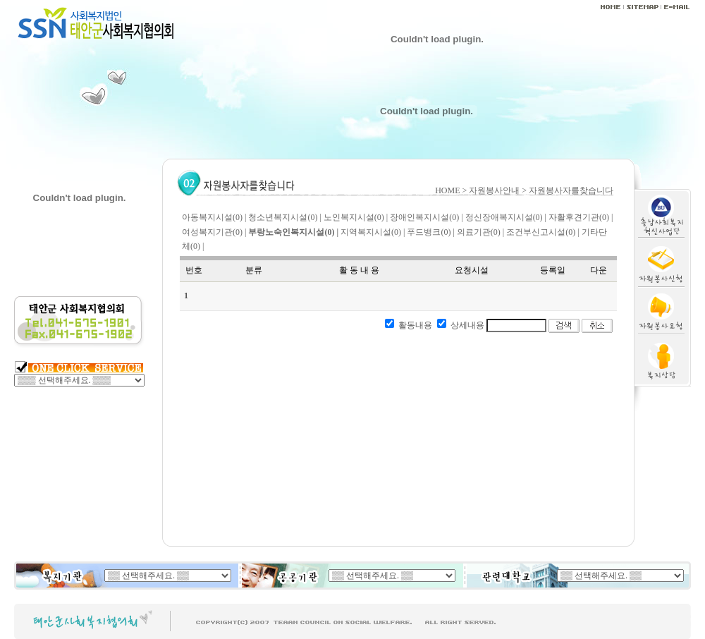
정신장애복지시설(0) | (505, 217)
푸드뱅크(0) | (430, 232)
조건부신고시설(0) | (542, 232)
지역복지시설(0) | (373, 232)
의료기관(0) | (480, 232)
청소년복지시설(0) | (284, 217)
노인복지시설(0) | (356, 217)
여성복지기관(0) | (214, 232)
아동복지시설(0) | (214, 217)
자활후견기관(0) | (580, 217)
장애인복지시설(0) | (426, 217)
